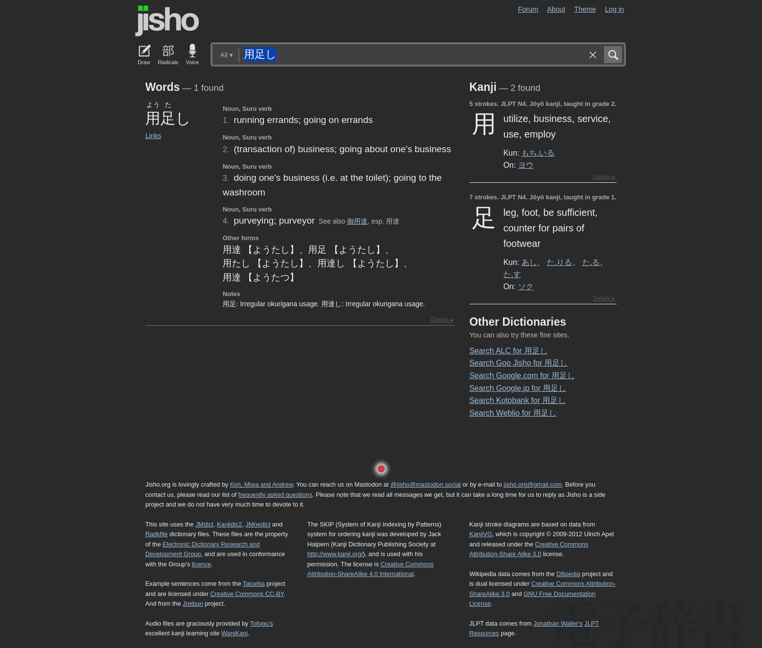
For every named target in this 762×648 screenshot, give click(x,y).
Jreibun (193, 603)
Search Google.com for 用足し (522, 375)
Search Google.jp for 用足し (517, 388)
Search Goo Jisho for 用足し (518, 363)
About (556, 9)
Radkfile (156, 534)
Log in (614, 9)
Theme (585, 9)
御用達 (357, 221)
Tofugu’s (261, 623)
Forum (528, 9)
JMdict (204, 524)
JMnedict (257, 524)
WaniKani (235, 633)
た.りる (559, 262)
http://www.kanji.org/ (335, 554)
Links (153, 136)
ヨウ (526, 164)
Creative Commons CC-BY (247, 593)
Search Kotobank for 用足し (517, 400)
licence (201, 564)
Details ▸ (442, 319)
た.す (512, 274)
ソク (526, 286)
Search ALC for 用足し (508, 351)
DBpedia (568, 574)
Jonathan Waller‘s (558, 623)
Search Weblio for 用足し (512, 413)
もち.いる (537, 152)
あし (529, 262)
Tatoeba (253, 583)
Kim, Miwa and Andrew (261, 484)
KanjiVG (480, 534)
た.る (591, 262)
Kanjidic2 (229, 524)
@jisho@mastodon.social (425, 484)
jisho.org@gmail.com (532, 484)
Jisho (167, 20)
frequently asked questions (275, 494)
